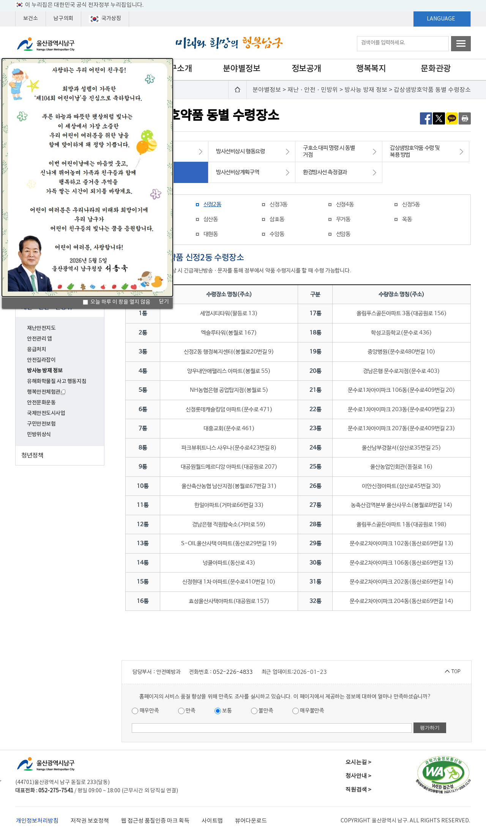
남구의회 (63, 19)
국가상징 (105, 19)
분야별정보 (241, 69)
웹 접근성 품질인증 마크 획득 (155, 821)
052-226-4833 (232, 672)
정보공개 (306, 69)
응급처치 (36, 349)
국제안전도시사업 (46, 413)
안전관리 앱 (39, 339)
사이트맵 (212, 821)
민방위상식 (39, 434)
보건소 (30, 19)
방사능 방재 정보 (44, 371)
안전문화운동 (41, 402)
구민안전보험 (41, 424)
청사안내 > (358, 776)
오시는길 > (358, 762)
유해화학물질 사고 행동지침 (56, 381)
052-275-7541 (55, 791)
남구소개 (177, 69)
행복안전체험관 (46, 392)
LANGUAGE (441, 19)
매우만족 (145, 711)
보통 (223, 711)
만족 (187, 711)
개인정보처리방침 (37, 821)
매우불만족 (308, 711)
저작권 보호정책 (90, 821)
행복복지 (371, 69)
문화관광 (435, 69)
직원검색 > (358, 790)
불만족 (262, 711)
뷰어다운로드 (251, 821)
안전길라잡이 (41, 360)
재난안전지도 (41, 328)
